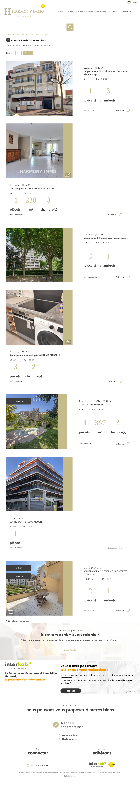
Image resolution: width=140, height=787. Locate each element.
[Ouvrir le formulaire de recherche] (70, 27)
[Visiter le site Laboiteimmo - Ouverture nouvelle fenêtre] (70, 776)
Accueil (60, 11)
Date (28, 53)
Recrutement (101, 11)
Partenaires (99, 772)
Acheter (70, 11)
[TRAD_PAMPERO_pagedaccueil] (25, 17)
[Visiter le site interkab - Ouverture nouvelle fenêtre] (97, 764)
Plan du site (73, 772)
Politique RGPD (109, 772)
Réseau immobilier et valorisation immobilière (22, 34)
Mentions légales (84, 772)
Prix (18, 53)
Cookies (117, 772)
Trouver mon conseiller (84, 11)
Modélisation (113, 11)
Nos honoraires (64, 772)
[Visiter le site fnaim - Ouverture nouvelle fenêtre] (111, 764)
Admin (92, 772)
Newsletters (126, 11)
